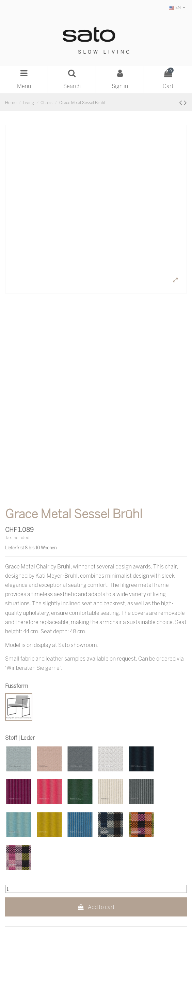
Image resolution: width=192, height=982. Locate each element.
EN (178, 7)
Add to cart (96, 907)
